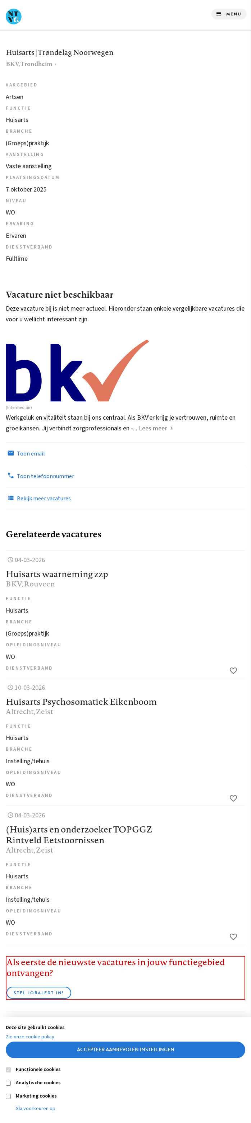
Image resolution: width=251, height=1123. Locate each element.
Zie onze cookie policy (30, 1037)
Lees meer (153, 428)
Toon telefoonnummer (40, 476)
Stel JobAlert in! (39, 993)
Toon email (25, 453)
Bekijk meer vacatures (38, 498)
